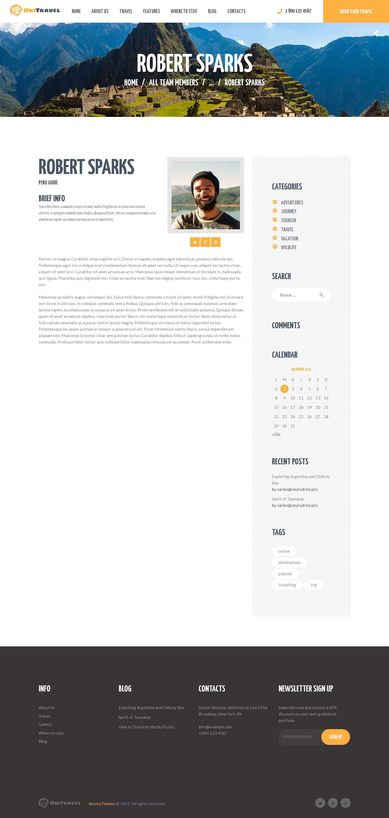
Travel (287, 229)
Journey (288, 211)
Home (131, 83)
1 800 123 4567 (213, 733)
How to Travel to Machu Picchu (146, 726)
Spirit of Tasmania (288, 498)
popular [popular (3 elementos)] (285, 573)
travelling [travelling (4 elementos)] (287, 584)
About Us (47, 707)
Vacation (289, 239)
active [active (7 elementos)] (284, 551)
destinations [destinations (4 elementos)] (290, 562)
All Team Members (173, 83)
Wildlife (288, 247)
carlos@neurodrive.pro (297, 489)
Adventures (292, 203)
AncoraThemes (102, 803)
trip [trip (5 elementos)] (314, 584)
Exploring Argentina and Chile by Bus (301, 479)
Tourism (288, 220)
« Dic (276, 434)
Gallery (45, 724)
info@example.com (215, 726)
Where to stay (51, 732)
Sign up (335, 737)
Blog (43, 741)
